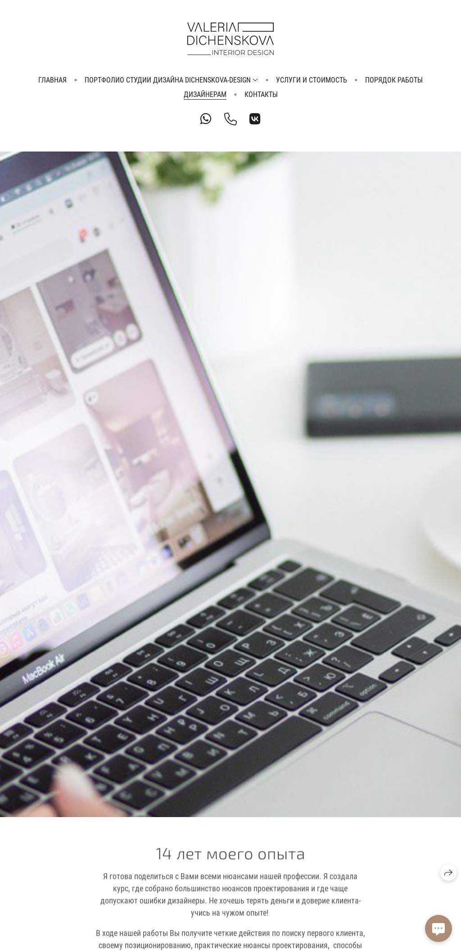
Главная (52, 80)
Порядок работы (394, 80)
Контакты (261, 94)
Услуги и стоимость (311, 80)
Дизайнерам (205, 94)
